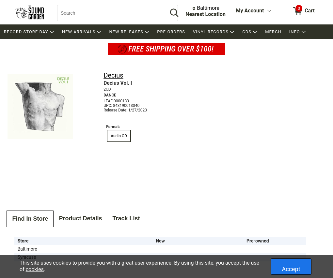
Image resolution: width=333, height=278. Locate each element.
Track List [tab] (126, 218)
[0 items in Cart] (303, 11)
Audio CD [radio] (119, 136)
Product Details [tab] (80, 218)
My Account (250, 10)
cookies (35, 269)
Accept (291, 269)
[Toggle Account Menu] (269, 11)
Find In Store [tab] (30, 218)
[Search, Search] (109, 13)
